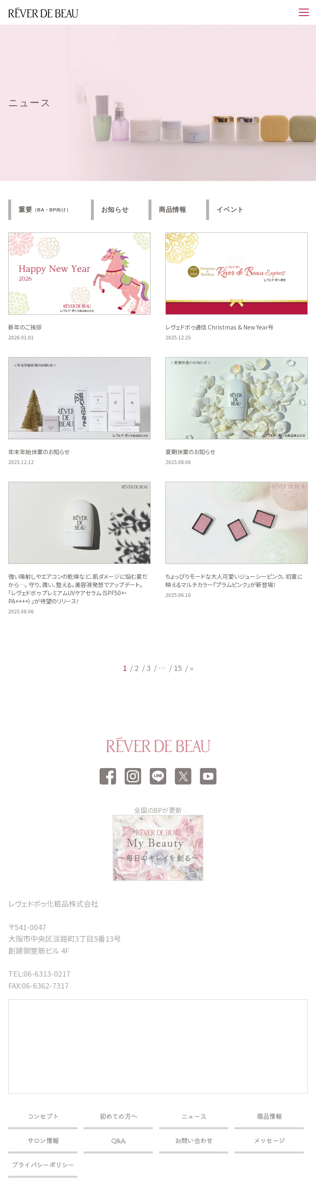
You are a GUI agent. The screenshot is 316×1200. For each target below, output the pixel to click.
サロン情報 (42, 1140)
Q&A (118, 1140)
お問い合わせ (193, 1140)
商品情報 (172, 209)
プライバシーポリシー (43, 1165)
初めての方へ (118, 1116)
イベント (230, 209)
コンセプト (42, 1116)
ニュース (193, 1116)
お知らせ (115, 209)
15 (178, 667)
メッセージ (269, 1140)
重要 (45, 210)
